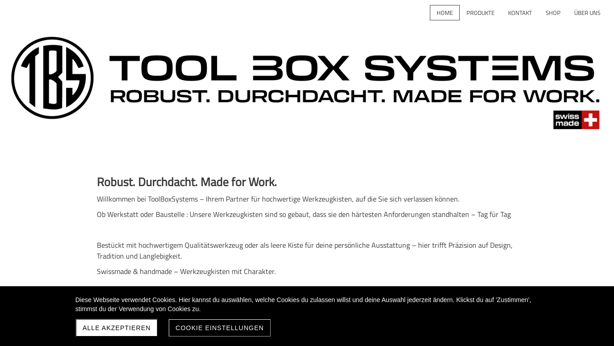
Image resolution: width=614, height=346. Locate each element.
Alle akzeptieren (117, 328)
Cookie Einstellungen (220, 328)
